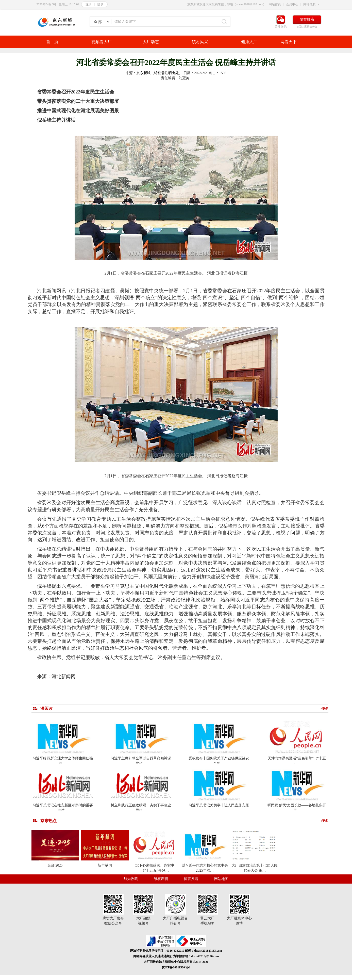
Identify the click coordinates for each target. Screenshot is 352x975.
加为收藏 (131, 879)
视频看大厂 (101, 42)
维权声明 (161, 879)
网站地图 (221, 879)
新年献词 (105, 865)
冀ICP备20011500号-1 (176, 967)
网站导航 (309, 4)
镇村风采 (200, 42)
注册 (89, 4)
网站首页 (275, 4)
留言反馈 (191, 879)
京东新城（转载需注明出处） (159, 73)
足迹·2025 (55, 865)
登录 (100, 4)
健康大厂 (249, 42)
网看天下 (288, 42)
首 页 (52, 42)
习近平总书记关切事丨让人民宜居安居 (219, 805)
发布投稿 (307, 19)
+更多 (324, 708)
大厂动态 (151, 42)
